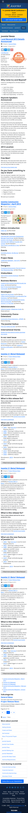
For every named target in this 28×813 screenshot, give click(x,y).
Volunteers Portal (7, 776)
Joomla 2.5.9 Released (9, 684)
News (23, 28)
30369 (5, 452)
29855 (5, 427)
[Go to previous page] (5, 712)
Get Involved (5, 733)
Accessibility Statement (9, 798)
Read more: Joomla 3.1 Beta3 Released (14, 463)
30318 (5, 451)
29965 (5, 436)
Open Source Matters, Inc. (17, 805)
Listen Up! (3, 230)
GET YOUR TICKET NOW (14, 20)
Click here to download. (7, 419)
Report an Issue (15, 802)
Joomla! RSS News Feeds (9, 756)
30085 (5, 433)
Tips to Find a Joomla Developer (9, 275)
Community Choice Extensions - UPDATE (12, 319)
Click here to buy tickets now (9, 167)
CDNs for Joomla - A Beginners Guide (11, 309)
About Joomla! (11, 25)
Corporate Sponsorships (9, 767)
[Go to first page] (2, 712)
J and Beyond (4, 53)
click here (13, 427)
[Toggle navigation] (3, 1)
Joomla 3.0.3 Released (9, 682)
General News (12, 44)
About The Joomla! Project (9, 736)
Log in (23, 802)
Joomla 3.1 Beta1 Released (13, 577)
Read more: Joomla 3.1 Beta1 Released (14, 673)
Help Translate (6, 802)
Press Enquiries (14, 31)
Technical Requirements (9, 759)
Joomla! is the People (7, 240)
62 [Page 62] (8, 712)
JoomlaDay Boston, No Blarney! (9, 253)
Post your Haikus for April (8, 326)
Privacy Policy (20, 798)
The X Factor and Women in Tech (10, 245)
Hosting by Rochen (14, 812)
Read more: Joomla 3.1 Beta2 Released (14, 572)
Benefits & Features (7, 28)
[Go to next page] (11, 712)
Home (3, 25)
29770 (5, 440)
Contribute (5, 31)
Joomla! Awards (6, 741)
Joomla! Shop (5, 747)
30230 (5, 444)
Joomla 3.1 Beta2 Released (13, 468)
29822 (5, 431)
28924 (5, 447)
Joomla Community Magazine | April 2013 (11, 203)
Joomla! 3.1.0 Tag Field (7, 303)
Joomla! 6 (17, 28)
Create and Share (7, 730)
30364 (5, 454)
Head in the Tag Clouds (7, 294)
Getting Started (6, 727)
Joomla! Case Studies (8, 744)
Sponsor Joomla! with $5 (18, 800)
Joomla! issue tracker (19, 416)
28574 (11, 457)
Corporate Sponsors (7, 770)
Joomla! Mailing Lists (8, 750)
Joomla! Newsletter (7, 753)
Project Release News (14, 356)
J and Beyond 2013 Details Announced (12, 40)
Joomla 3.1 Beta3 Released (13, 354)
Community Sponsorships (9, 773)
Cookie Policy (6, 800)
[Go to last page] (14, 712)
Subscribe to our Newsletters (12, 781)
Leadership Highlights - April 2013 (10, 260)
